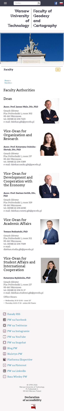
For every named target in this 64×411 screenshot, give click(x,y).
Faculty (8, 69)
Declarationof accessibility (32, 398)
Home (7, 81)
